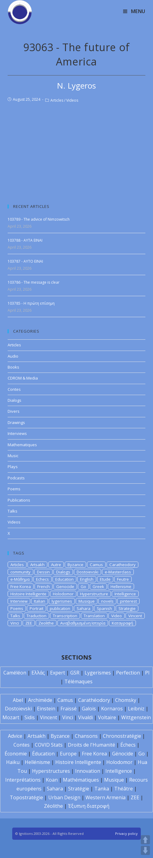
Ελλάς (38, 672)
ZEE (28, 623)
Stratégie (78, 788)
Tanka (101, 788)
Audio (13, 356)
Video (116, 615)
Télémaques (78, 681)
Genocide (65, 586)
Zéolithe (53, 806)
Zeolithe (46, 623)
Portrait (36, 608)
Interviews (17, 433)
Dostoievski (87, 572)
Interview (18, 601)
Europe (68, 753)
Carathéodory (94, 700)
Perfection (128, 672)
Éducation (43, 753)
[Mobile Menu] (134, 11)
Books (13, 367)
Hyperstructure (94, 594)
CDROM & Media (23, 378)
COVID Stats (49, 744)
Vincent (135, 615)
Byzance (75, 564)
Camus (96, 564)
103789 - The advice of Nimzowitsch (39, 219)
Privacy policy (126, 833)
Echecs (42, 579)
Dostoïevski (18, 708)
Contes (14, 389)
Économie (16, 753)
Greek (98, 586)
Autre (56, 564)
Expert (57, 672)
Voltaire (107, 717)
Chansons (86, 736)
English (86, 579)
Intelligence (125, 594)
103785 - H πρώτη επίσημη (31, 303)
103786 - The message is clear (34, 282)
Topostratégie (26, 797)
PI (147, 672)
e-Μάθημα (20, 579)
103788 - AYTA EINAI (25, 240)
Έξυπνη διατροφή (88, 806)
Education (64, 579)
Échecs (128, 744)
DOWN (145, 850)
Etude (105, 579)
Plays (13, 466)
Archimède (40, 700)
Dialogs (14, 400)
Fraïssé (68, 708)
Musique (86, 601)
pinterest (128, 601)
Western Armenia (106, 797)
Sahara (83, 608)
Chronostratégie (122, 736)
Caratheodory (122, 564)
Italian (39, 601)
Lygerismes (98, 672)
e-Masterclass (118, 572)
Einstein (46, 708)
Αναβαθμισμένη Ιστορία (82, 623)
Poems (14, 489)
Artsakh (37, 564)
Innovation (87, 771)
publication (60, 608)
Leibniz (136, 708)
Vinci (14, 623)
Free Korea (20, 586)
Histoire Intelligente (28, 594)
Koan (52, 779)
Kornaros (112, 708)
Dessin (43, 572)
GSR (74, 672)
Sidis (29, 717)
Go (83, 586)
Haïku (13, 762)
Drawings (16, 422)
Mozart (10, 717)
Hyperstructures (51, 771)
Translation (94, 615)
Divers (14, 411)
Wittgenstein (136, 717)
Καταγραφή (122, 623)
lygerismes (62, 601)
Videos (72, 100)
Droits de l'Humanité (91, 744)
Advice (15, 736)
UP (145, 839)
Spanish (104, 608)
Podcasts (16, 478)
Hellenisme (121, 586)
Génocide (122, 753)
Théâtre (123, 788)
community (20, 572)
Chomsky (125, 700)
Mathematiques (22, 444)
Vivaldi (85, 717)
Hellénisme (37, 762)
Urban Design (64, 797)
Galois (89, 708)
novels (107, 601)
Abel (18, 700)
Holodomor (63, 594)
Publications (19, 500)
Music (13, 455)
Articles (56, 100)
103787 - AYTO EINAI (25, 261)
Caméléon (14, 672)
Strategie (127, 608)
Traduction (36, 615)
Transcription (65, 615)
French (43, 586)
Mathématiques (81, 779)
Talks (12, 511)
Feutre (123, 579)
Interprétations (23, 779)
